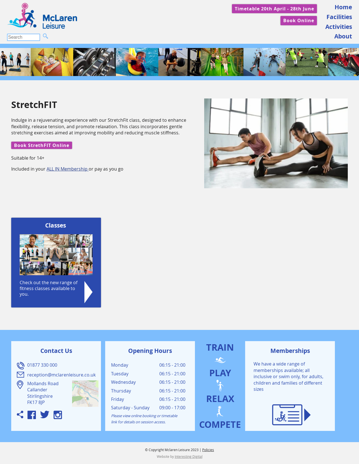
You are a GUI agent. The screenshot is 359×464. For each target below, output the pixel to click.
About (343, 36)
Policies (208, 449)
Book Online (298, 20)
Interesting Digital (188, 456)
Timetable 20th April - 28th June (274, 9)
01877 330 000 (42, 365)
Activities (338, 27)
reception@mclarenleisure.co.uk (61, 375)
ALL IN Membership (68, 169)
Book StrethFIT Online (41, 145)
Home (343, 7)
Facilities (339, 17)
